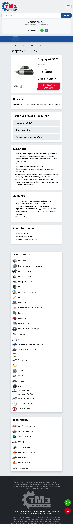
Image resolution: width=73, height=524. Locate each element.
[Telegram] (46, 30)
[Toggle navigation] (15, 38)
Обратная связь (47, 513)
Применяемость (20, 420)
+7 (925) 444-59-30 (32, 30)
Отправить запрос (49, 86)
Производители (37, 511)
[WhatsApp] (42, 30)
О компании (37, 513)
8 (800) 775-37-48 (36, 22)
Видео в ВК (56, 511)
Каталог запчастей (21, 254)
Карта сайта (47, 511)
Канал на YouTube (26, 513)
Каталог (15, 511)
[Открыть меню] (68, 6)
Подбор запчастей (25, 511)
